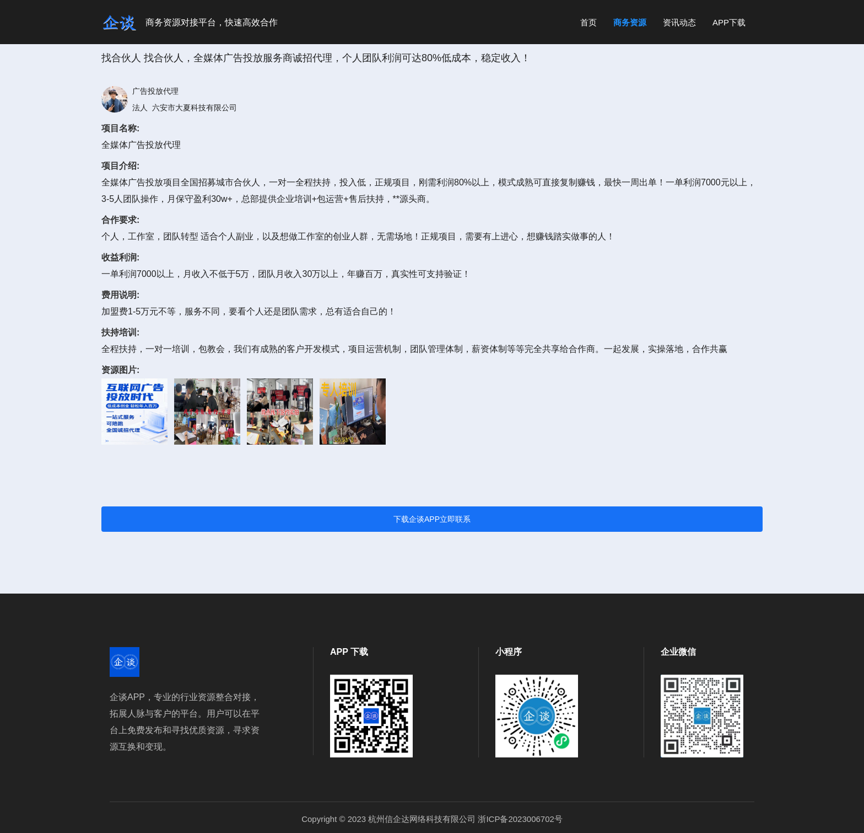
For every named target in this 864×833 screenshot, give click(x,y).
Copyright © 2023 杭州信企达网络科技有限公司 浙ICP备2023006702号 (432, 819)
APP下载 (729, 22)
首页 (588, 22)
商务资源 (629, 22)
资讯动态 (679, 22)
